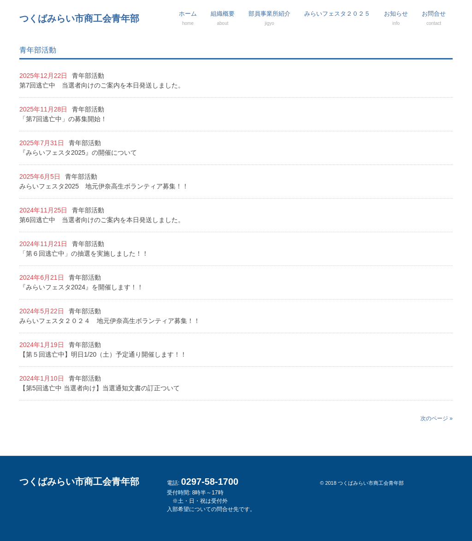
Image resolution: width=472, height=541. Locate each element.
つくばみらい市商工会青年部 (79, 18)
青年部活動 (88, 75)
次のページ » (436, 418)
